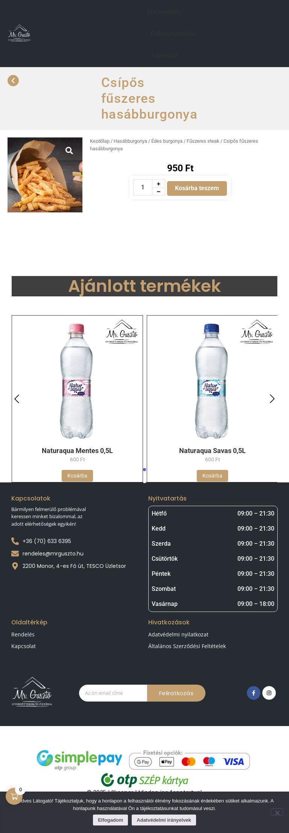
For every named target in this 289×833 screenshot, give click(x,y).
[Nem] (277, 812)
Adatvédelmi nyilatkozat (178, 634)
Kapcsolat (164, 55)
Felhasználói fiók (173, 33)
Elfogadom (110, 820)
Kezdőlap (100, 141)
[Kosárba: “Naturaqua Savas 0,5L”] (212, 476)
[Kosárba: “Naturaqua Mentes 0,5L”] (77, 476)
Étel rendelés (164, 11)
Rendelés (23, 634)
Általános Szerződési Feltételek (187, 646)
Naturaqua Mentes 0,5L (77, 451)
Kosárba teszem (197, 188)
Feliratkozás (176, 693)
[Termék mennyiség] (142, 187)
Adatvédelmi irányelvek (164, 820)
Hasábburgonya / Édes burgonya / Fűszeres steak (166, 141)
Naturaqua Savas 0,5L (212, 451)
